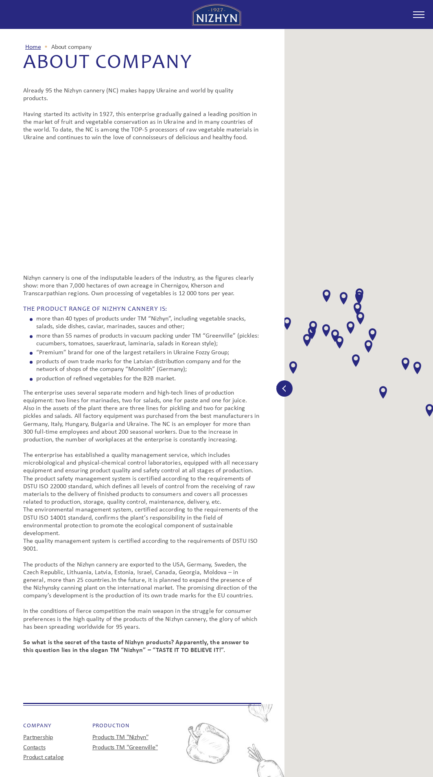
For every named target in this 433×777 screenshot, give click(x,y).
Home (33, 47)
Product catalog (43, 757)
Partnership (38, 737)
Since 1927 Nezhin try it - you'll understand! (216, 14)
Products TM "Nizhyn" (120, 737)
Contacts (34, 747)
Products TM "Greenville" (125, 747)
